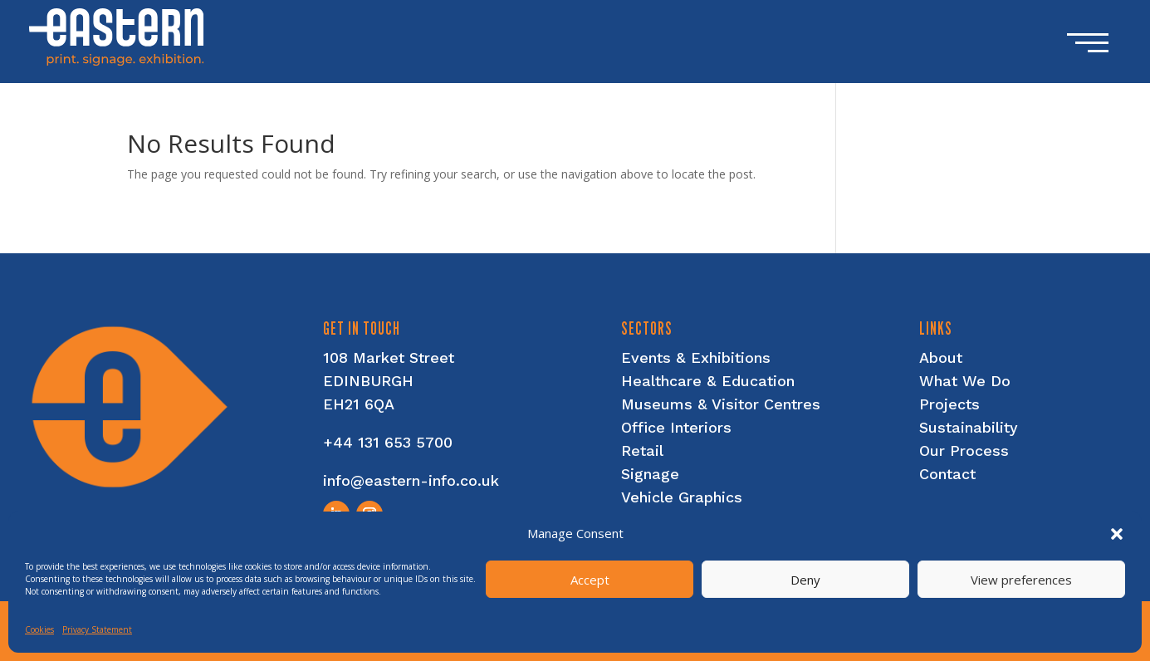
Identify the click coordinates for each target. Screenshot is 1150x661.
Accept (589, 579)
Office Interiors (676, 427)
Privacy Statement (97, 629)
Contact (947, 473)
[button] (1116, 534)
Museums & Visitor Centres (720, 404)
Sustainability (968, 427)
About (940, 357)
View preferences (1021, 579)
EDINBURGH (368, 380)
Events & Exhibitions (696, 357)
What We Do (965, 380)
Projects (949, 404)
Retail (642, 450)
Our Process (964, 450)
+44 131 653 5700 (388, 442)
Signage (650, 473)
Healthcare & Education (708, 380)
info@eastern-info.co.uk (411, 480)
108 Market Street (388, 357)
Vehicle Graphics (681, 497)
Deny (805, 579)
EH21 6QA (358, 404)
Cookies (39, 629)
